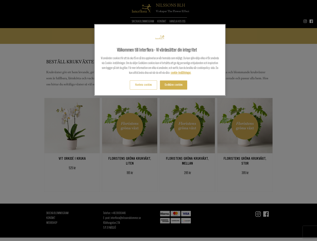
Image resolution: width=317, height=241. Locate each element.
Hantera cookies (143, 85)
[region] (160, 60)
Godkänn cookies (174, 85)
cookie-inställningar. (181, 73)
